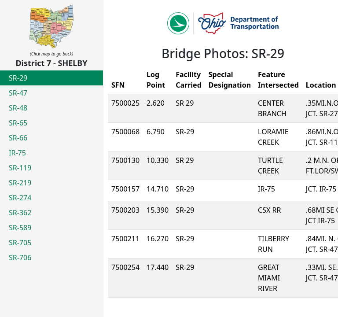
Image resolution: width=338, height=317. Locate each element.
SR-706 (20, 257)
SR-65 (18, 123)
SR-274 (20, 198)
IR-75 (17, 153)
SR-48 (18, 108)
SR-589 (20, 227)
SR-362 (20, 212)
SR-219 (20, 183)
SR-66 (18, 138)
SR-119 (20, 168)
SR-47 (18, 93)
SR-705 (20, 242)
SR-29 (18, 78)
